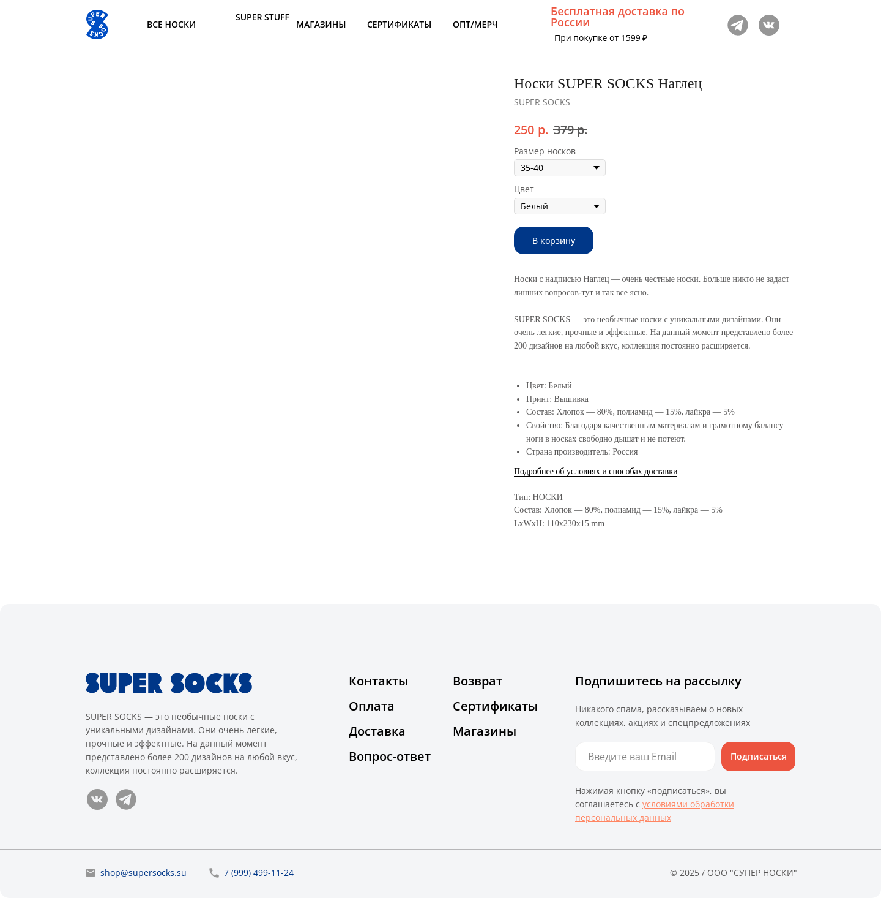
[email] (645, 756)
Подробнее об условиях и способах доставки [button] (595, 471)
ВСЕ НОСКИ (171, 24)
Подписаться (758, 756)
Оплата (372, 706)
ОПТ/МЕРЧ (475, 24)
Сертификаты (495, 706)
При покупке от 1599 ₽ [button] (600, 37)
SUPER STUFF (262, 17)
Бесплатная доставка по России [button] (618, 16)
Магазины (484, 731)
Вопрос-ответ (390, 756)
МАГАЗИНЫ (321, 24)
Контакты (378, 681)
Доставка (377, 731)
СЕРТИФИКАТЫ (399, 24)
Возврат (477, 681)
